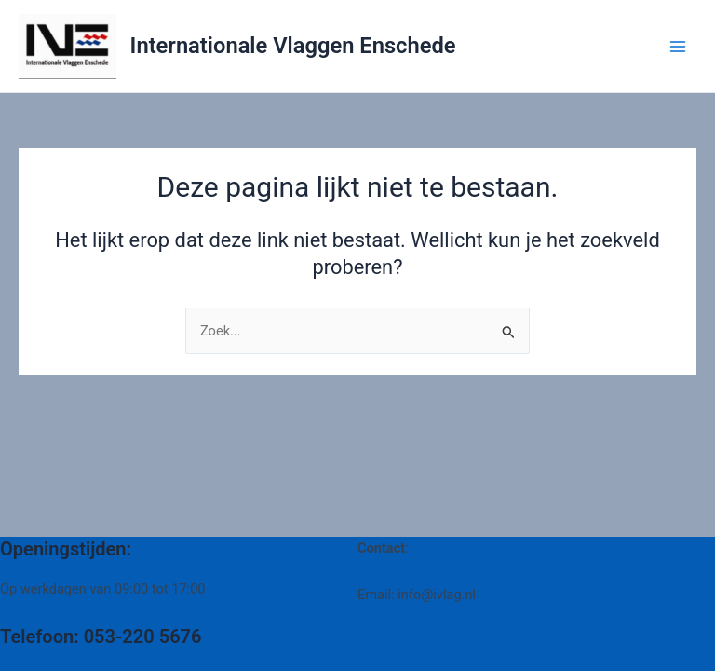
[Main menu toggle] (677, 45)
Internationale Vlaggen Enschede (293, 46)
